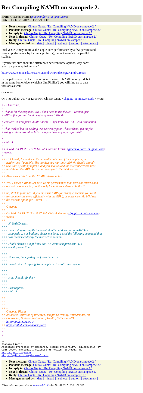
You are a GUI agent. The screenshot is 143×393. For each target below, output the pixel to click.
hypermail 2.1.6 (40, 388)
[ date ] (40, 43)
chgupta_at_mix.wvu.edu (79, 98)
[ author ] (75, 43)
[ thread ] (50, 43)
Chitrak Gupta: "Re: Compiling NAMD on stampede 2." (62, 26)
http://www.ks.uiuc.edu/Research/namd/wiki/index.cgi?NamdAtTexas (44, 72)
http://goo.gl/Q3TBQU (20, 321)
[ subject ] (63, 43)
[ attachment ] (89, 43)
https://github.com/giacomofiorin (26, 325)
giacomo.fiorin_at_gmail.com (86, 149)
